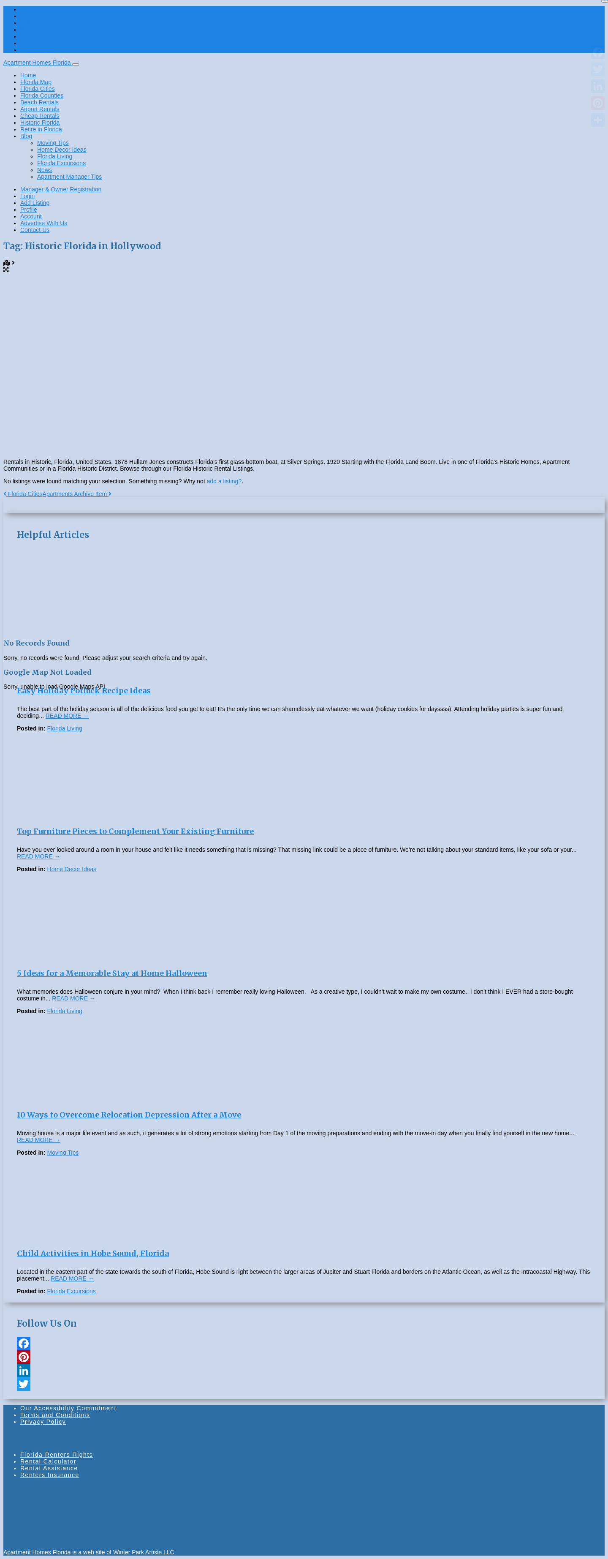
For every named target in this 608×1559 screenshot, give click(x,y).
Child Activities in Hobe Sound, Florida (93, 1253)
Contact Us (34, 49)
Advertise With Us (43, 43)
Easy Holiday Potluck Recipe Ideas (84, 690)
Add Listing (34, 22)
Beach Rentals (39, 102)
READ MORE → (67, 715)
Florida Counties (41, 95)
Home (28, 75)
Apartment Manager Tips (69, 176)
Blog (26, 136)
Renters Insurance (49, 1475)
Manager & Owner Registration (60, 9)
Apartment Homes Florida (37, 62)
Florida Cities (37, 88)
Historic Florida (40, 122)
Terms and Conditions (55, 1415)
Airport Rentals (40, 109)
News (44, 169)
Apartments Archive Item (77, 494)
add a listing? (224, 481)
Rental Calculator (48, 1461)
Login (27, 16)
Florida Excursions (61, 163)
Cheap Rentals (40, 115)
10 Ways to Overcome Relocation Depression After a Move (129, 1115)
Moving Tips (53, 142)
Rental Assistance (49, 1468)
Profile (28, 29)
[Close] (604, 1)
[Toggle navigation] (75, 64)
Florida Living (54, 156)
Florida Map (36, 82)
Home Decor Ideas (62, 149)
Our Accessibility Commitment (68, 1408)
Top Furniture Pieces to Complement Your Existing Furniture (135, 831)
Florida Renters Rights (56, 1454)
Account (31, 36)
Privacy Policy (43, 1421)
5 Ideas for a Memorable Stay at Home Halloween (112, 973)
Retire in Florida (41, 129)
